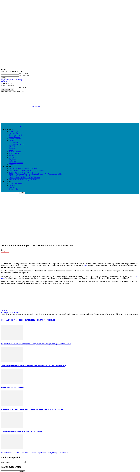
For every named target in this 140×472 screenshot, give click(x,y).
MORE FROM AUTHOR (41, 320)
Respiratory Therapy (16, 163)
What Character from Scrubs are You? (21, 172)
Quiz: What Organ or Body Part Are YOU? (23, 168)
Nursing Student (18, 144)
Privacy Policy (6, 81)
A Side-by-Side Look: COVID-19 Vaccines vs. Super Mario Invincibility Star (32, 409)
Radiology (12, 161)
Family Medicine (14, 137)
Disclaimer (12, 187)
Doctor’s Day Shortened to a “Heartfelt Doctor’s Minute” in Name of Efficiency (33, 366)
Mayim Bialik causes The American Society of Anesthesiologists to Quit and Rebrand (36, 344)
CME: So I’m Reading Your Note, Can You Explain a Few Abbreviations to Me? (35, 174)
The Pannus (5, 252)
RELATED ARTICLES (14, 320)
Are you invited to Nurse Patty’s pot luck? (23, 179)
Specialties (9, 129)
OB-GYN (12, 146)
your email (22, 87)
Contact (8, 182)
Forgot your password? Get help (11, 79)
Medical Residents (15, 152)
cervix (85, 265)
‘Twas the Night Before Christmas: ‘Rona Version (21, 431)
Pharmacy (12, 157)
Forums (11, 165)
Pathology (12, 148)
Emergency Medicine (16, 135)
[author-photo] (6, 308)
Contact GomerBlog (15, 183)
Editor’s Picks (13, 131)
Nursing (11, 140)
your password (24, 75)
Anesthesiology (14, 133)
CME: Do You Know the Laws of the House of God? (26, 170)
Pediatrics (12, 155)
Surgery (11, 150)
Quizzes (8, 167)
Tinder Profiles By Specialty (12, 387)
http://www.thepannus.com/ (10, 312)
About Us (12, 185)
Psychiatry (12, 159)
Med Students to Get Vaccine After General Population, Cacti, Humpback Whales (34, 453)
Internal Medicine (15, 139)
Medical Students (15, 153)
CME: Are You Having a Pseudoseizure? (22, 176)
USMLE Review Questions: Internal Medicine (24, 178)
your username (24, 73)
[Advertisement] (38, 114)
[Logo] (11, 126)
